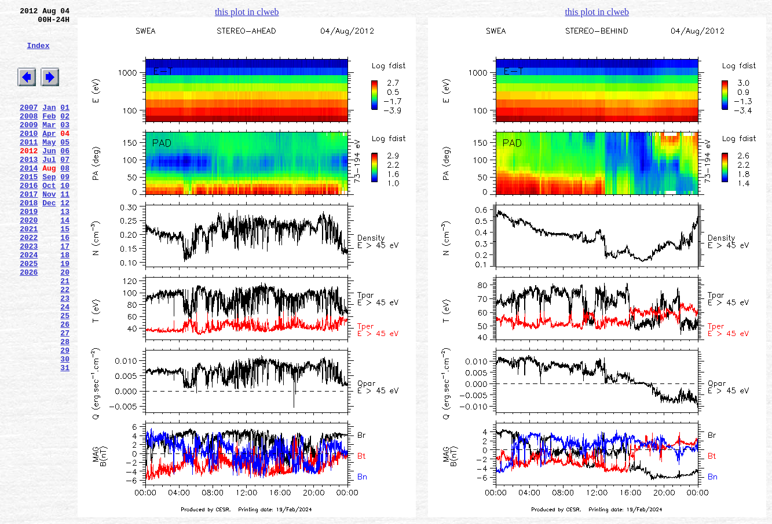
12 (64, 239)
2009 (29, 145)
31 (64, 436)
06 (64, 176)
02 (64, 135)
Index (38, 54)
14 (64, 259)
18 (64, 301)
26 (64, 384)
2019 (29, 249)
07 (64, 187)
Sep (49, 207)
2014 (29, 197)
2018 (29, 239)
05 (64, 166)
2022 (29, 280)
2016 (29, 218)
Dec (49, 239)
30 (64, 426)
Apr (49, 155)
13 (64, 249)
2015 (29, 207)
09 (64, 207)
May (49, 166)
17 (64, 291)
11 (64, 228)
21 (64, 332)
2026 (29, 322)
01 (64, 124)
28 (64, 405)
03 (64, 145)
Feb (49, 135)
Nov (49, 228)
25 (64, 374)
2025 (29, 312)
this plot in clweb (247, 12)
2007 (29, 124)
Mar (49, 145)
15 (64, 270)
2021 (29, 270)
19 (64, 312)
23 (64, 353)
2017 (29, 228)
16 (64, 280)
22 (64, 343)
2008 (29, 135)
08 (64, 197)
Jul (49, 187)
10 (64, 218)
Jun (49, 176)
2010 (29, 155)
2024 (29, 301)
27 (64, 395)
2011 (29, 166)
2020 (29, 259)
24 (64, 364)
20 (64, 322)
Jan (49, 124)
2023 (29, 291)
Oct (49, 218)
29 (64, 416)
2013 (29, 187)
